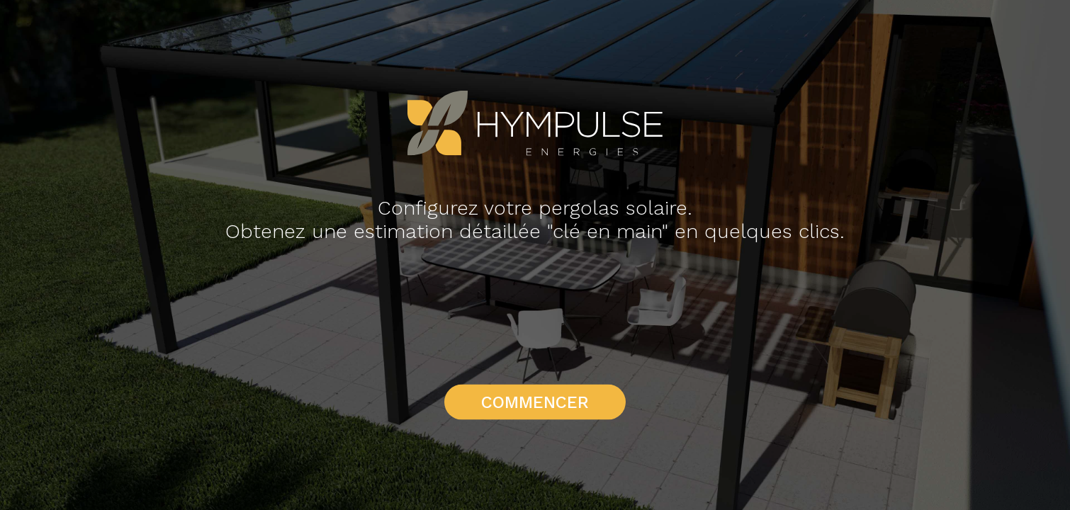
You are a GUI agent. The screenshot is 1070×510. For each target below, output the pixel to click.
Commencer (535, 402)
